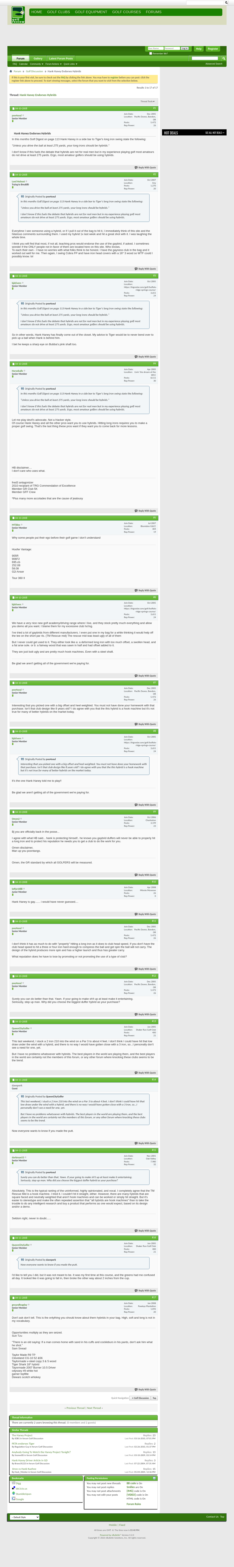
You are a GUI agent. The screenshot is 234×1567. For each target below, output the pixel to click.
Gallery (38, 58)
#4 (154, 363)
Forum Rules (134, 1504)
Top (154, 1398)
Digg (18, 1483)
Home (36, 12)
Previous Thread (75, 1407)
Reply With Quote (145, 167)
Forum (20, 58)
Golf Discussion (34, 71)
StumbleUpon (23, 1493)
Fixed (122, 1524)
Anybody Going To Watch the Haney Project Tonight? (41, 1452)
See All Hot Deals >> (215, 132)
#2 (154, 174)
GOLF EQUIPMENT (91, 12)
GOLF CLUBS (58, 12)
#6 (154, 597)
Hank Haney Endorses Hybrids (38, 95)
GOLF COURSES (126, 12)
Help (199, 48)
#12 (154, 975)
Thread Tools (147, 101)
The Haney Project (22, 1435)
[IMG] (130, 1490)
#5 (154, 517)
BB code (131, 1483)
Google (20, 1499)
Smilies (131, 1487)
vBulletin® (116, 1535)
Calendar (23, 64)
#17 (154, 1297)
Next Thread (94, 1407)
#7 (154, 682)
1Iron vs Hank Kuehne (24, 1468)
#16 (154, 1237)
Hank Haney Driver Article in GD (30, 1460)
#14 (154, 1079)
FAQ (15, 64)
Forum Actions (52, 64)
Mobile (113, 1524)
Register (213, 48)
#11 (154, 920)
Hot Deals (171, 132)
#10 (154, 881)
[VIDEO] (131, 1494)
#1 (154, 108)
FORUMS (154, 12)
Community (35, 64)
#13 (154, 1021)
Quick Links (69, 64)
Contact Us (212, 1516)
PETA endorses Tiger (23, 1443)
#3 (154, 275)
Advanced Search (214, 64)
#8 (154, 730)
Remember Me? (158, 53)
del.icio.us (21, 1488)
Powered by (106, 1535)
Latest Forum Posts (61, 58)
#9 (154, 811)
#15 (154, 1150)
